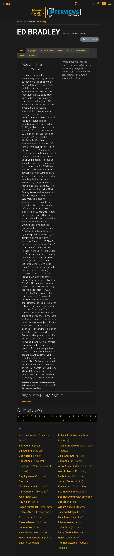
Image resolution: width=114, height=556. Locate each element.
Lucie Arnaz (71, 476)
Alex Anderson (33, 532)
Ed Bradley (41, 22)
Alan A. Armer (72, 471)
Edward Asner (70, 522)
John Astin (68, 527)
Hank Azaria (69, 537)
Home (19, 22)
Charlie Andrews (76, 448)
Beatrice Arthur (72, 491)
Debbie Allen (36, 515)
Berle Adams (30, 445)
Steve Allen (33, 522)
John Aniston (70, 461)
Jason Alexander (35, 506)
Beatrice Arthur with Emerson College (75, 499)
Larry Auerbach (71, 532)
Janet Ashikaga (71, 512)
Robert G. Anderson (73, 438)
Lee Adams (30, 455)
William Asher (71, 506)
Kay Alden (29, 501)
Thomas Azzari (73, 545)
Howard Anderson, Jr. (35, 540)
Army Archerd (76, 466)
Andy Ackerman (34, 438)
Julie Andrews (71, 455)
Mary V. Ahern (33, 486)
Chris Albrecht (33, 491)
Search (86, 4)
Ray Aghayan (32, 479)
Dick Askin (70, 517)
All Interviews (29, 22)
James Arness (70, 481)
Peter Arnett (72, 486)
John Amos (30, 527)
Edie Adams (31, 450)
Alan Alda (28, 496)
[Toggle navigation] (110, 4)
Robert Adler (35, 466)
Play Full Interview (89, 39)
